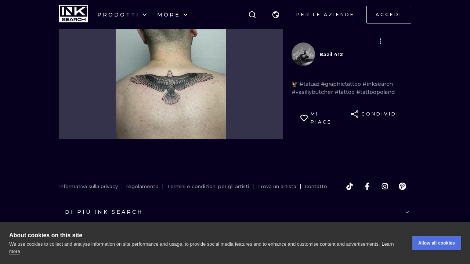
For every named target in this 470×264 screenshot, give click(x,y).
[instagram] (385, 186)
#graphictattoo (341, 84)
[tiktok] (349, 186)
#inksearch (377, 84)
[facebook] (367, 186)
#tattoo (345, 92)
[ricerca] (252, 14)
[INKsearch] (73, 15)
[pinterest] (402, 186)
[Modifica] (380, 41)
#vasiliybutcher (313, 92)
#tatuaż (310, 84)
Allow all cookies (436, 243)
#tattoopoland (375, 92)
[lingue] (276, 14)
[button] (276, 14)
